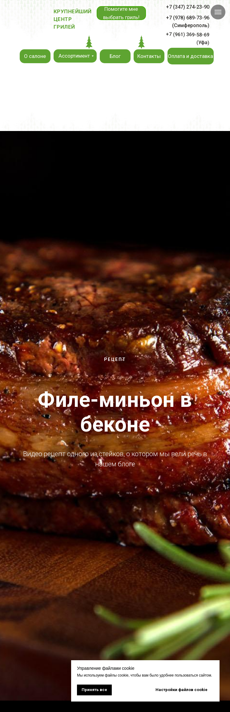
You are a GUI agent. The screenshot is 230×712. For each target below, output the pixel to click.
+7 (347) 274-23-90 (187, 7)
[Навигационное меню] (218, 12)
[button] (121, 13)
